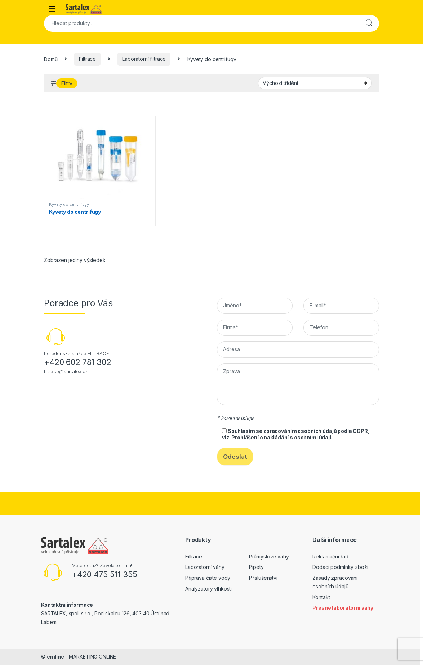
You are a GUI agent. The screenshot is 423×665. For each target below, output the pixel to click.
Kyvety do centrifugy (69, 204)
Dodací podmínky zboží (340, 567)
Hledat (369, 23)
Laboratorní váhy (204, 567)
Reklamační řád (330, 556)
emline (55, 656)
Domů (50, 59)
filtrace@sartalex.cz (66, 371)
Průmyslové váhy (269, 556)
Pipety (256, 567)
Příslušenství (263, 578)
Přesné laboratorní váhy (342, 608)
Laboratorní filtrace (144, 59)
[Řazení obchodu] (315, 83)
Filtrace (87, 59)
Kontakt (321, 597)
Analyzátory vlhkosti (208, 588)
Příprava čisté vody (207, 578)
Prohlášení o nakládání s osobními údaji (281, 437)
